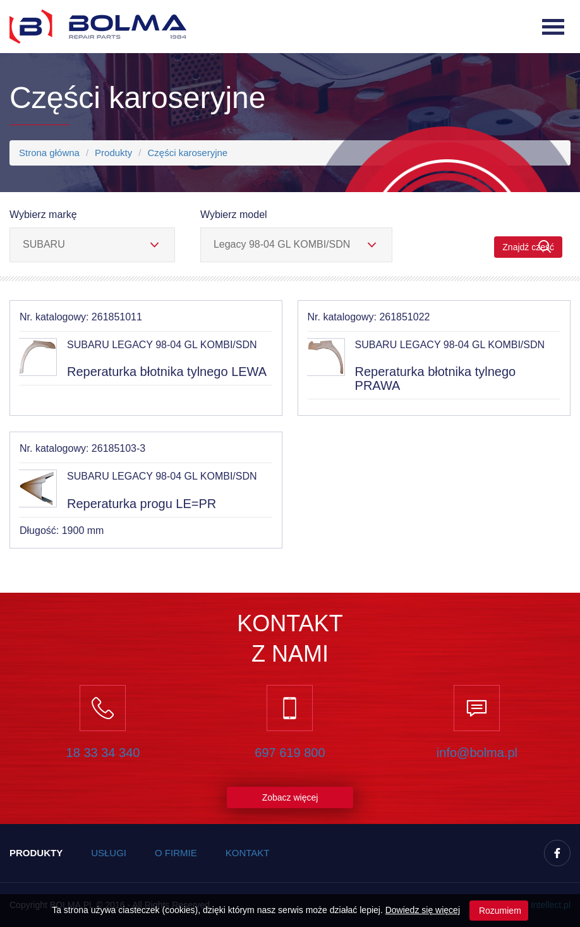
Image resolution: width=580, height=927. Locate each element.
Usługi (108, 852)
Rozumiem (498, 911)
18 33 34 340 (103, 753)
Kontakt (248, 852)
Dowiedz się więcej (422, 910)
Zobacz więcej (290, 797)
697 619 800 (290, 753)
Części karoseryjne (187, 152)
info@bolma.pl (477, 753)
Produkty (113, 152)
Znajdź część (528, 246)
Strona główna (49, 152)
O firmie (176, 852)
